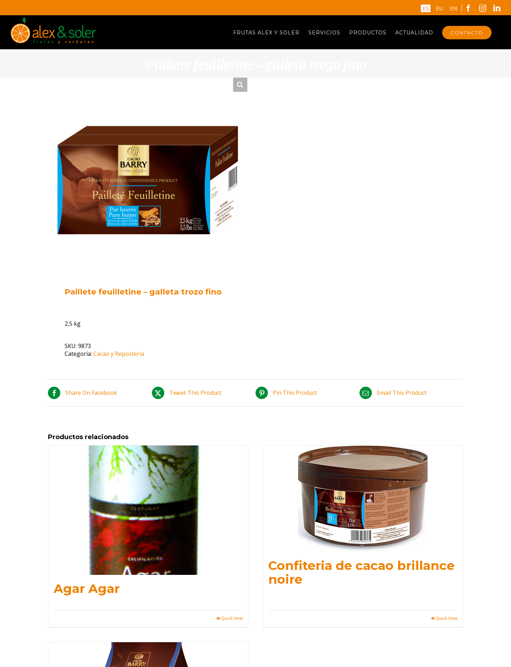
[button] (240, 85)
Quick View (232, 618)
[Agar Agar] (148, 510)
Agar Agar (87, 588)
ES (426, 8)
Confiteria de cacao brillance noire (361, 572)
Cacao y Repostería (118, 354)
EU (439, 8)
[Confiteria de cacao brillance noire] (363, 498)
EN (453, 8)
